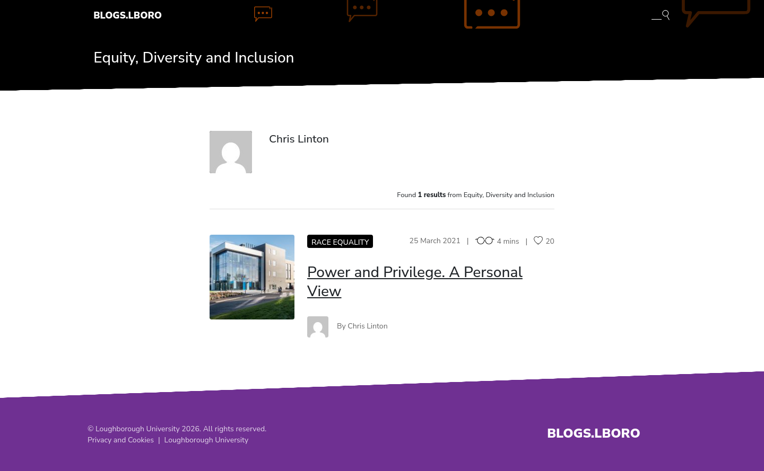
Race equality (340, 242)
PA (252, 276)
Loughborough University (206, 440)
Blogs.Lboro (127, 15)
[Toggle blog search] (660, 14)
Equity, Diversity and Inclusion (193, 58)
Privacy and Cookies (121, 440)
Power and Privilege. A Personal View (415, 281)
